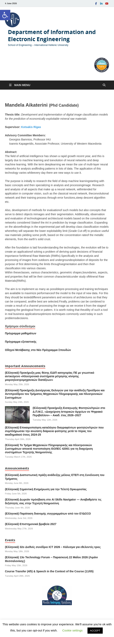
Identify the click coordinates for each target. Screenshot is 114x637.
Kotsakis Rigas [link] (31, 127)
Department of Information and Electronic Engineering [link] (52, 35)
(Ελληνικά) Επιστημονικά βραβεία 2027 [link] (30, 524)
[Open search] (104, 85)
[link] (5, 15)
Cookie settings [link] (72, 630)
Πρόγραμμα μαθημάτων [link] (20, 333)
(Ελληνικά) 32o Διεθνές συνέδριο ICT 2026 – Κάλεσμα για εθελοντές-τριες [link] (53, 547)
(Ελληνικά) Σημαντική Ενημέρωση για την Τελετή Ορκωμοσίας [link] (46, 489)
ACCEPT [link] (95, 630)
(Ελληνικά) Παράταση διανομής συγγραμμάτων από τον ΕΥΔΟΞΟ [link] (48, 513)
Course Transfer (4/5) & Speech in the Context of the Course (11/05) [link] (49, 571)
